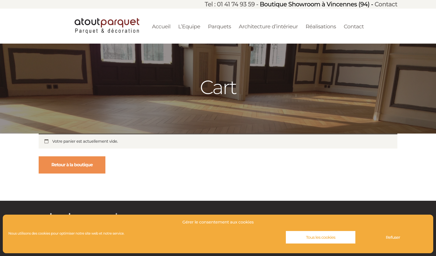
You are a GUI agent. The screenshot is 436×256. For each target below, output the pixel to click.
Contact (386, 4)
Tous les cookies (320, 237)
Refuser (393, 237)
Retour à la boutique (72, 164)
